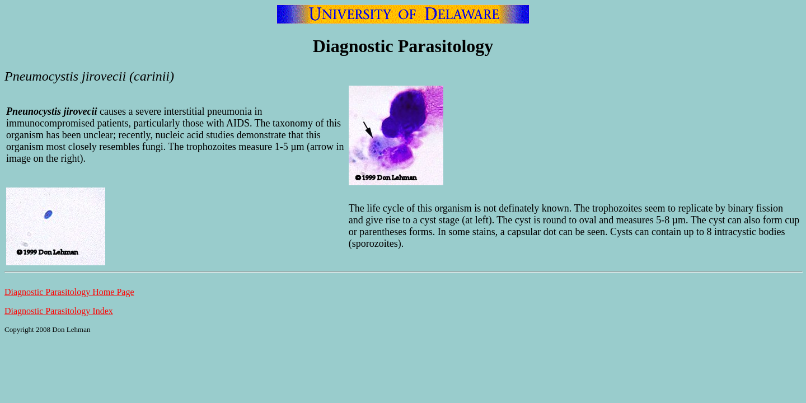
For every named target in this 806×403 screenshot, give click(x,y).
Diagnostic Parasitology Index (58, 311)
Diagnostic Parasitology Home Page (69, 292)
